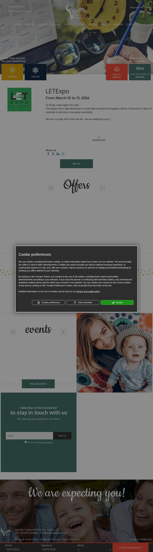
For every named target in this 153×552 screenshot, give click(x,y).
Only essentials (83, 302)
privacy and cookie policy (88, 291)
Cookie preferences (48, 302)
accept (117, 302)
